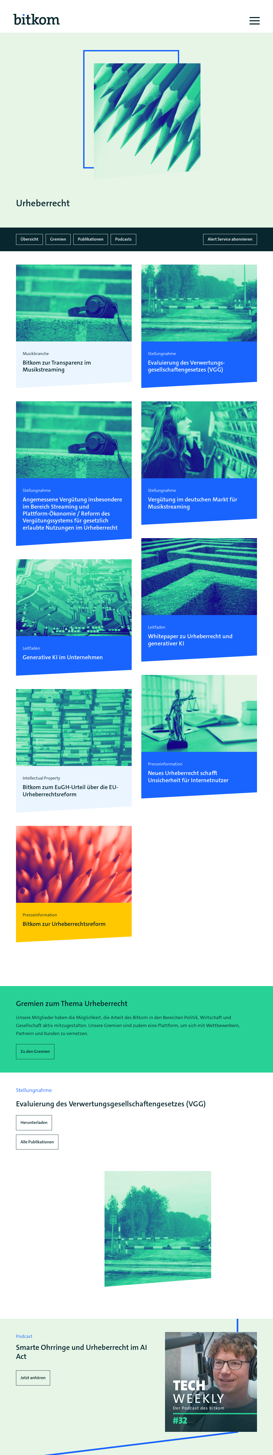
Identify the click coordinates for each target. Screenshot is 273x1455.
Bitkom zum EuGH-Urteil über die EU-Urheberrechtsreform (70, 791)
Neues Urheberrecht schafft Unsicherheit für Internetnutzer (188, 777)
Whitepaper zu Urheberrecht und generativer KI (190, 640)
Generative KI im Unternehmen (63, 657)
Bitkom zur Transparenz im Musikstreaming (57, 366)
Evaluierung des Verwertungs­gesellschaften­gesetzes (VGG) (186, 366)
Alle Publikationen (37, 1141)
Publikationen (90, 239)
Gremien (58, 239)
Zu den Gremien (35, 1051)
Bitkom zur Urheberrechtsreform (64, 924)
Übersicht (29, 239)
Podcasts (123, 239)
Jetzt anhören (33, 1377)
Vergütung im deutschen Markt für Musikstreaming (192, 503)
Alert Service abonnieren (230, 239)
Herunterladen (34, 1122)
